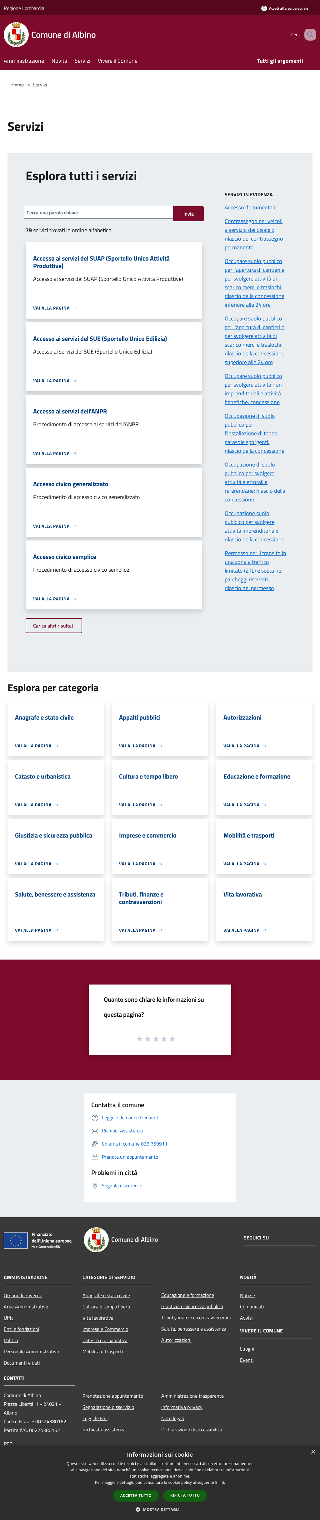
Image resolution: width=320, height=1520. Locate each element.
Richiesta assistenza (104, 1429)
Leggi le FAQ (95, 1418)
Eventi (247, 1360)
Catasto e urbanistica (105, 1340)
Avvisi (246, 1318)
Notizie (247, 1295)
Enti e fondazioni (21, 1329)
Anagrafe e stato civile (106, 1295)
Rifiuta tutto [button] (185, 1495)
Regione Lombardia (24, 8)
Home (17, 84)
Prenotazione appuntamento (112, 1396)
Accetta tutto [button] (136, 1495)
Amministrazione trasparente (192, 1396)
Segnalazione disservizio (108, 1407)
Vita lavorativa (97, 1318)
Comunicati (252, 1306)
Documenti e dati (22, 1362)
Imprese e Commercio (105, 1329)
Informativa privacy (181, 1407)
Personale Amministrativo (31, 1351)
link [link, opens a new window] (221, 1482)
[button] (160, 1509)
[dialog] (160, 1482)
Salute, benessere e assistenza (193, 1328)
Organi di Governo (23, 1295)
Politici (11, 1340)
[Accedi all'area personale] (284, 8)
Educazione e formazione (187, 1295)
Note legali (172, 1418)
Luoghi (247, 1348)
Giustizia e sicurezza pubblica (192, 1306)
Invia (188, 213)
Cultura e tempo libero (106, 1306)
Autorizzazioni (176, 1340)
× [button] (313, 1452)
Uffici (9, 1318)
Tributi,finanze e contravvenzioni (196, 1317)
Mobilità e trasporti (102, 1351)
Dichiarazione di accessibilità (191, 1429)
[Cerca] (308, 34)
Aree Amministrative (26, 1306)
